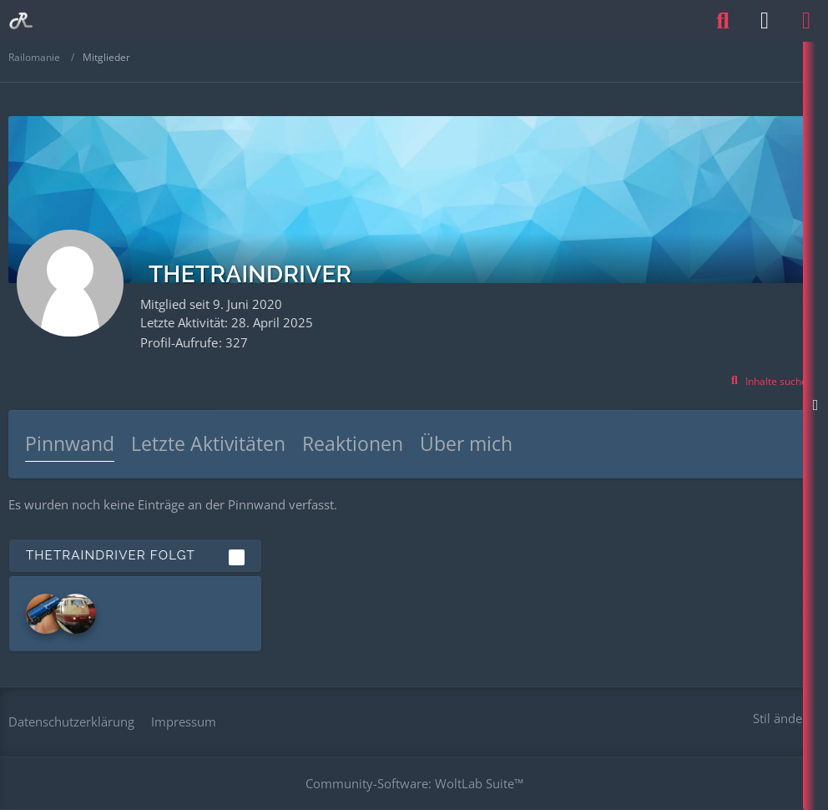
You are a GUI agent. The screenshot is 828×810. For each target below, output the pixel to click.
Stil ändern (784, 718)
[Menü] (806, 21)
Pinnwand (69, 443)
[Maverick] (76, 614)
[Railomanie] (21, 21)
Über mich (466, 443)
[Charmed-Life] (46, 614)
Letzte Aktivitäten (208, 443)
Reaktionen (352, 443)
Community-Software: (414, 783)
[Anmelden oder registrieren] (764, 21)
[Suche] (723, 21)
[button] (769, 381)
